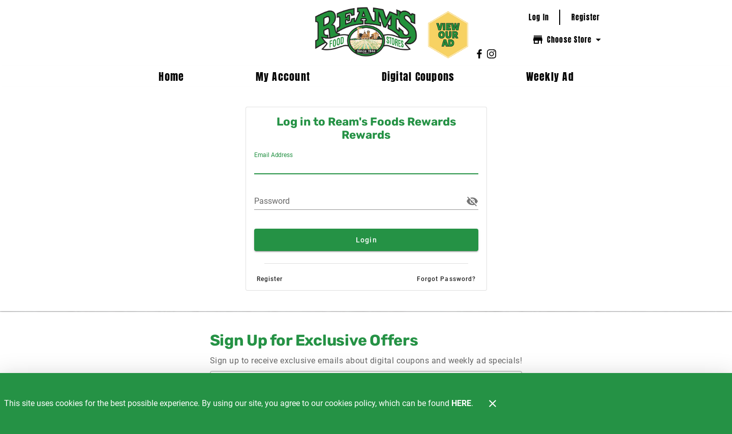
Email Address (273, 155)
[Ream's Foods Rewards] (365, 33)
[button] (472, 201)
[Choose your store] (568, 39)
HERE (461, 403)
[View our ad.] (448, 35)
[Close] (492, 403)
